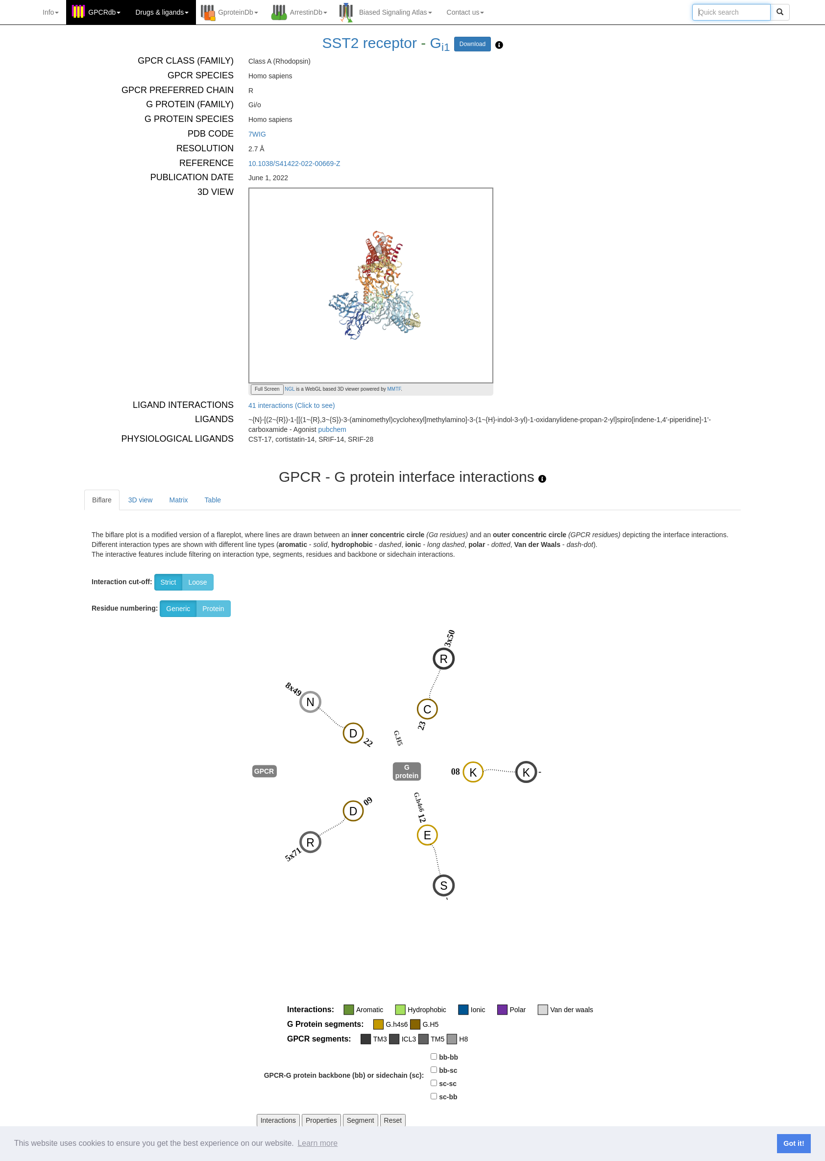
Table (213, 500)
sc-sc (448, 1084)
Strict (168, 582)
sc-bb (448, 1097)
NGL (289, 389)
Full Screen (267, 389)
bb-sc (448, 1070)
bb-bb (448, 1057)
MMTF (394, 389)
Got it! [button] (793, 1143)
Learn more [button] (317, 1143)
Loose (197, 582)
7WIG (257, 134)
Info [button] (51, 12)
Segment (360, 1120)
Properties (321, 1120)
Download (472, 44)
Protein (213, 609)
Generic (178, 609)
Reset (393, 1120)
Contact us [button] (466, 12)
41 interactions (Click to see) (291, 405)
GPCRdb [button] (104, 12)
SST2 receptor (369, 43)
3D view (140, 500)
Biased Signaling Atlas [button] (395, 12)
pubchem (332, 429)
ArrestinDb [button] (308, 12)
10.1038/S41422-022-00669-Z (294, 163)
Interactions (278, 1120)
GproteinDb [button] (238, 12)
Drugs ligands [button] (162, 12)
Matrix (178, 500)
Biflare (102, 500)
